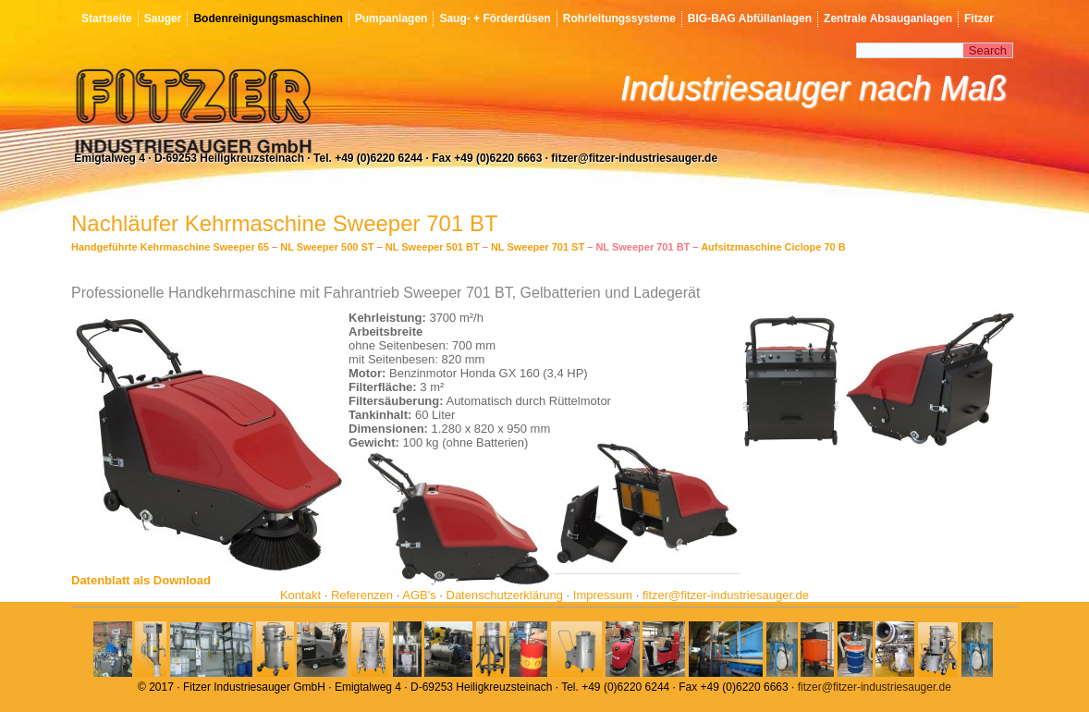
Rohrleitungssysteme (619, 18)
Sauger (163, 18)
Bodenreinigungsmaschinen (267, 18)
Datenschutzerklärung (505, 595)
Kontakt (300, 595)
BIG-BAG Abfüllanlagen (750, 18)
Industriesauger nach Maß (813, 88)
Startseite (106, 18)
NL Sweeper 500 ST (326, 246)
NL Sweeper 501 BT (432, 246)
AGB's (418, 595)
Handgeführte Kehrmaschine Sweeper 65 (170, 246)
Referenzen (362, 595)
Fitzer (979, 18)
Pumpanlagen (391, 18)
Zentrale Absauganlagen (888, 18)
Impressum (602, 595)
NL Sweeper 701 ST (537, 246)
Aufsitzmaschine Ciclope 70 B (773, 246)
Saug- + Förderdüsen (494, 18)
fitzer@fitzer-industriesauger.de (725, 595)
